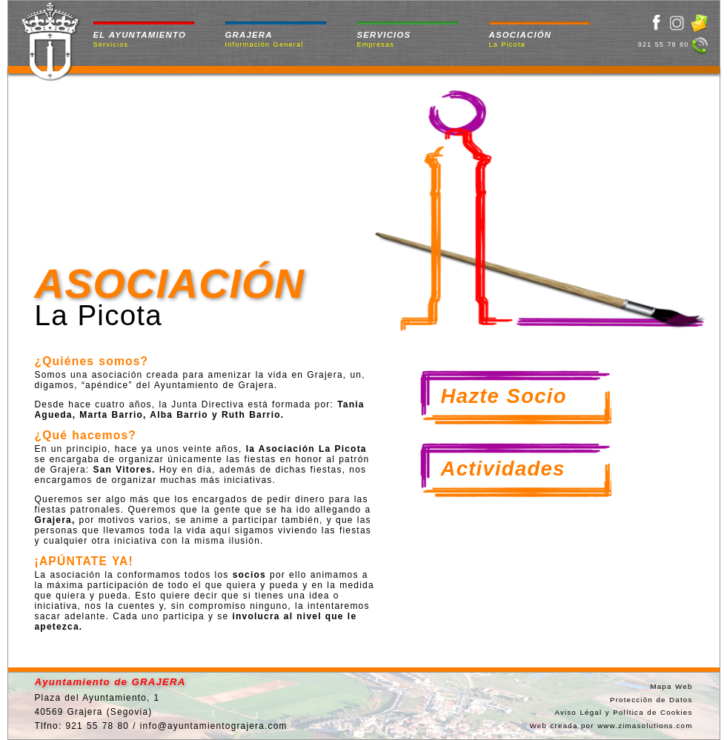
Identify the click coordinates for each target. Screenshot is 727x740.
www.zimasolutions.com (644, 725)
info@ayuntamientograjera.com (214, 726)
